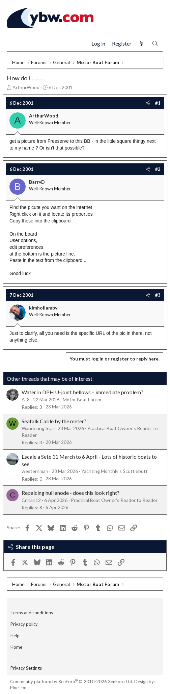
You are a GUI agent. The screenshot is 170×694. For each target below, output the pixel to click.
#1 (158, 103)
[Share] (148, 103)
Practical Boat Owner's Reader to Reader (114, 500)
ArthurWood (25, 87)
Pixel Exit (19, 687)
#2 (158, 169)
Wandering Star (38, 428)
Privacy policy (24, 624)
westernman (35, 471)
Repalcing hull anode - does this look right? (70, 492)
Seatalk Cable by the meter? (54, 421)
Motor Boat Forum (82, 399)
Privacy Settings (26, 668)
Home (16, 647)
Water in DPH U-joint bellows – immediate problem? (82, 392)
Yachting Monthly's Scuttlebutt (114, 471)
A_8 (26, 399)
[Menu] (14, 44)
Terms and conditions (31, 612)
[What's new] (141, 43)
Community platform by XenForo (71, 681)
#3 (158, 295)
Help (15, 635)
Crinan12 (31, 500)
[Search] (155, 43)
